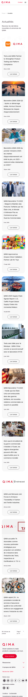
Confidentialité (13, 693)
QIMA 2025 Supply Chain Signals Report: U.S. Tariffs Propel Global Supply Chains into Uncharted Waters (13, 301)
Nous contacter (9, 656)
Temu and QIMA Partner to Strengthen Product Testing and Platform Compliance (13, 60)
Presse (3, 13)
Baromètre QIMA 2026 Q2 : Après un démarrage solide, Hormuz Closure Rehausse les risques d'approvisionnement (13, 106)
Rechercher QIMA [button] (7, 671)
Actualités (10, 13)
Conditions (5, 693)
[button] (25, 2)
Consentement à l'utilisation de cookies (12, 696)
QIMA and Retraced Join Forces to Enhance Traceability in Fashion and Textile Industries (13, 498)
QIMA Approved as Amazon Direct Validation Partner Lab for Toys (13, 257)
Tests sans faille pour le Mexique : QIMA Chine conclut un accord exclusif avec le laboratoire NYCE (13, 347)
